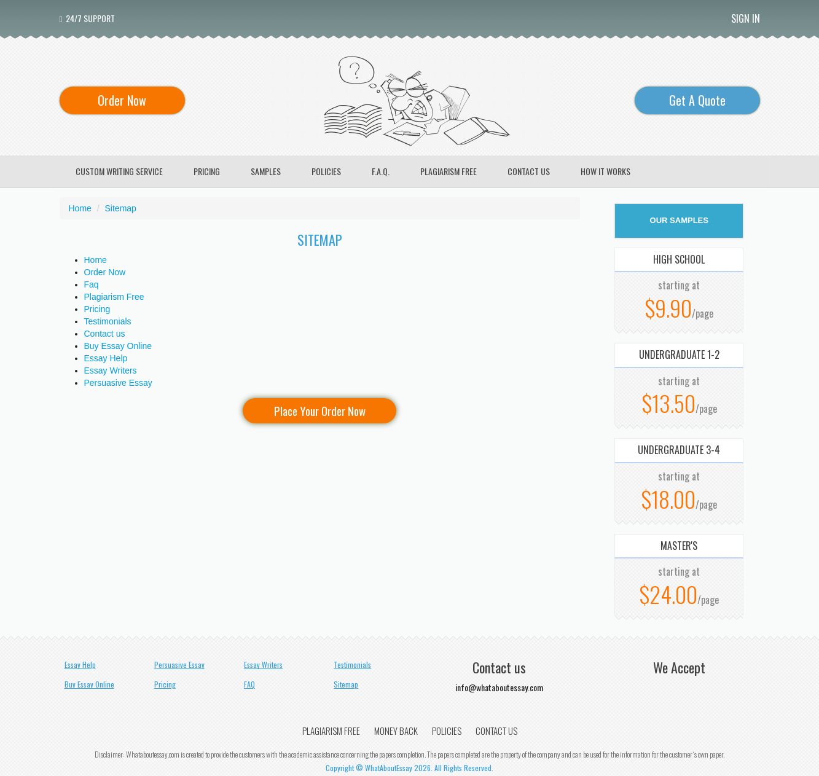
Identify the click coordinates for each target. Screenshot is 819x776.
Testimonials (107, 321)
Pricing (97, 309)
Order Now (122, 100)
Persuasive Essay (118, 383)
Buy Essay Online (118, 346)
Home (95, 260)
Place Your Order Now (320, 410)
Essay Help (106, 358)
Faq (91, 284)
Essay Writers (110, 370)
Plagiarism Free (114, 297)
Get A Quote (697, 100)
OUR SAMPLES (679, 220)
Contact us (104, 334)
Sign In (745, 18)
